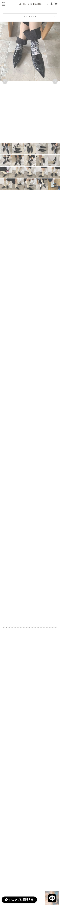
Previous (5, 81)
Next (55, 81)
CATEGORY (30, 16)
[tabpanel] (30, 81)
